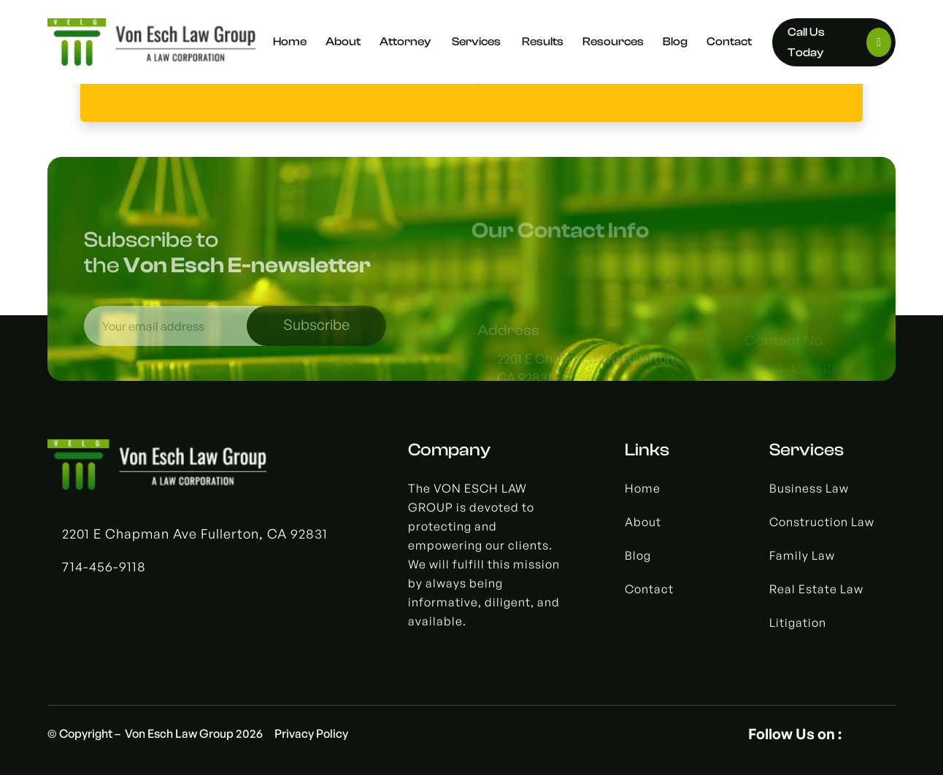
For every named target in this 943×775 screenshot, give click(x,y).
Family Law (802, 555)
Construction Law (821, 521)
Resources (613, 41)
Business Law (809, 488)
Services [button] (477, 41)
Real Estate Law (816, 589)
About (343, 41)
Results (542, 41)
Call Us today (840, 42)
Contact (729, 41)
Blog (675, 41)
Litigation (797, 622)
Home (290, 41)
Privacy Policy (311, 733)
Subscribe (316, 333)
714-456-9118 (104, 566)
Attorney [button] (406, 41)
